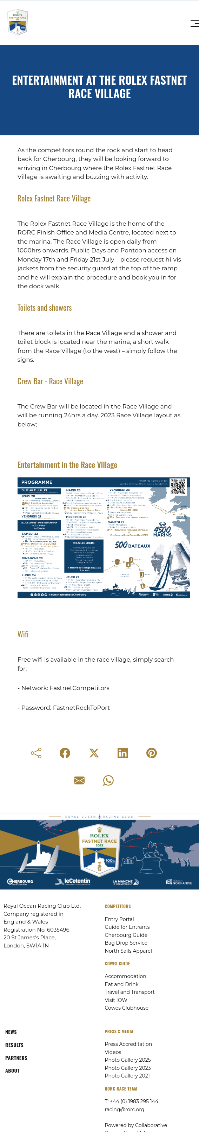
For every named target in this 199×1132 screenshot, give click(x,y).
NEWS (11, 1031)
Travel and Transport (130, 992)
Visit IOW (116, 1000)
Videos (113, 1052)
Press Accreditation (128, 1044)
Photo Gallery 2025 (128, 1060)
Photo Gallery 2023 (128, 1068)
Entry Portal (119, 919)
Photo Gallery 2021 (127, 1076)
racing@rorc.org (125, 1109)
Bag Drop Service (126, 943)
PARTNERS (16, 1057)
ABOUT (12, 1070)
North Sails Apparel (128, 951)
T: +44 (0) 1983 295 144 (132, 1101)
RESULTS (14, 1044)
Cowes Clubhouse (127, 1008)
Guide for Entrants (127, 927)
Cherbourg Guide (126, 935)
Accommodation (125, 976)
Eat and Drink (122, 984)
